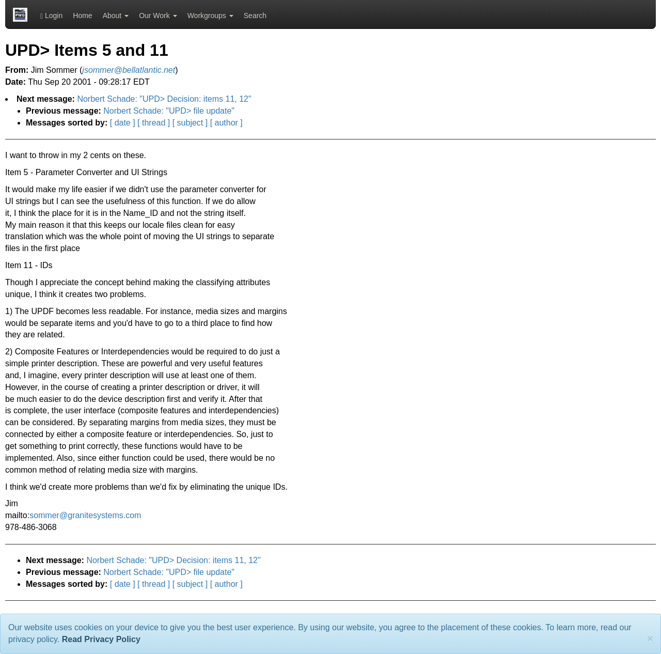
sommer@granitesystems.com (85, 515)
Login (51, 15)
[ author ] (226, 122)
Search (255, 15)
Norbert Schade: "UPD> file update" (168, 110)
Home (82, 15)
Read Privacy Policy (101, 639)
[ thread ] (153, 122)
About (116, 15)
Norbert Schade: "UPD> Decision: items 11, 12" (164, 99)
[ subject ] (190, 122)
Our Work (158, 15)
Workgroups (210, 15)
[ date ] (122, 122)
